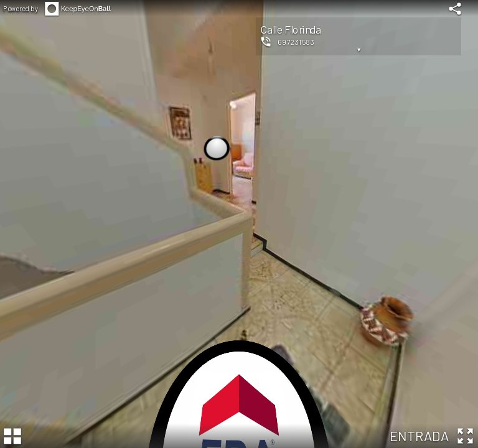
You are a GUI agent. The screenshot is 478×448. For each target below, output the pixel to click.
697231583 (296, 41)
